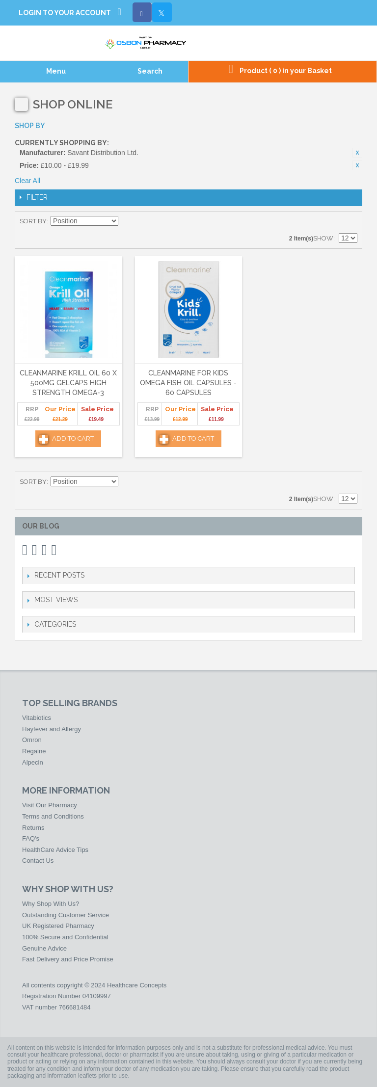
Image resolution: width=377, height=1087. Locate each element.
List (350, 221)
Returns (33, 827)
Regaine (34, 751)
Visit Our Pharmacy (49, 805)
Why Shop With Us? (50, 903)
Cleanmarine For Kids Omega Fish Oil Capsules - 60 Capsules (188, 382)
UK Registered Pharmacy (58, 925)
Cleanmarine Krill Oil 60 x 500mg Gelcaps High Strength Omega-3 (68, 382)
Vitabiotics (36, 717)
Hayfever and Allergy (51, 729)
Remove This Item (357, 153)
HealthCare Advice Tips (55, 849)
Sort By (33, 221)
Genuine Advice (44, 948)
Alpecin (32, 762)
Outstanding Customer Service (65, 915)
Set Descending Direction (127, 221)
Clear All (27, 181)
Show (323, 238)
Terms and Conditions (53, 816)
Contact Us (38, 860)
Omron (32, 739)
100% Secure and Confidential (65, 937)
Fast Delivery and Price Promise (67, 959)
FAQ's (30, 838)
